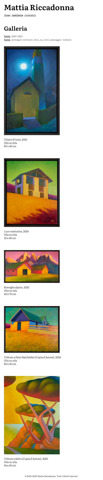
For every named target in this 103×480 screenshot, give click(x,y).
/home (7, 15)
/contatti (30, 15)
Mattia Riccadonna (39, 6)
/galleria (17, 15)
